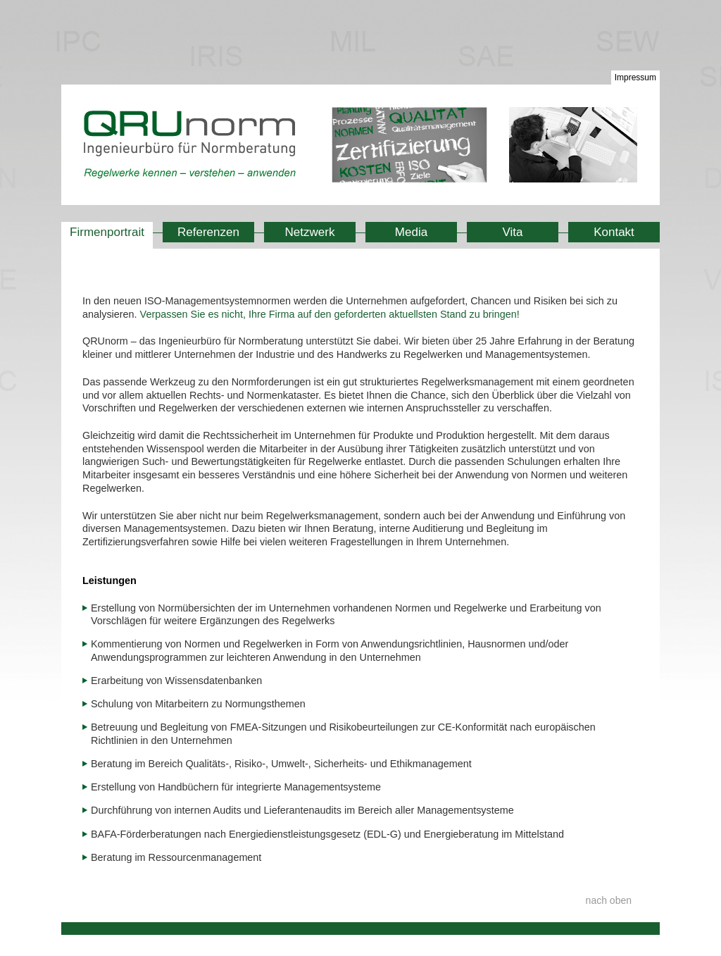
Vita (513, 232)
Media (411, 232)
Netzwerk (310, 232)
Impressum (635, 77)
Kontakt (614, 232)
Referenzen (208, 232)
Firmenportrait (107, 232)
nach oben (609, 900)
